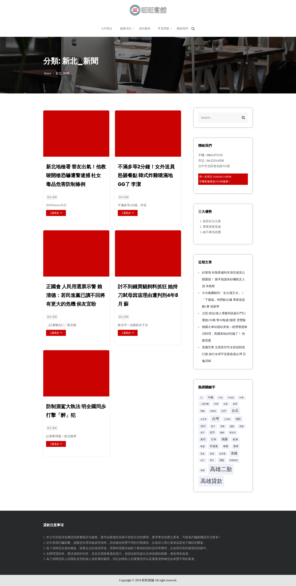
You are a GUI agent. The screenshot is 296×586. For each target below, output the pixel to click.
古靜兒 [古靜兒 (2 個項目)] (213, 411)
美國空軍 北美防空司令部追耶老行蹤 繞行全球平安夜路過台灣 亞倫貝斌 (224, 354)
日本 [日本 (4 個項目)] (213, 439)
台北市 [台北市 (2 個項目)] (203, 419)
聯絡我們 (182, 28)
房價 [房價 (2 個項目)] (241, 426)
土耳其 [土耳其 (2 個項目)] (227, 419)
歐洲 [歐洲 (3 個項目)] (235, 439)
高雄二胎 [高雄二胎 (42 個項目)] (221, 469)
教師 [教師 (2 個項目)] (222, 433)
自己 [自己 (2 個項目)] (202, 460)
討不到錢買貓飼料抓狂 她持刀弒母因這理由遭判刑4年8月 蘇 (147, 299)
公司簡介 (107, 28)
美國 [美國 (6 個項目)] (234, 453)
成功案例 (144, 28)
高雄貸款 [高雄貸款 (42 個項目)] (211, 481)
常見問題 (163, 28)
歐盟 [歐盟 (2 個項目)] (202, 446)
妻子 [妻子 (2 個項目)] (213, 426)
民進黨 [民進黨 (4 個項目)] (214, 446)
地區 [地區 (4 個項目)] (238, 418)
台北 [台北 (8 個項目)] (235, 411)
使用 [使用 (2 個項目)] (235, 404)
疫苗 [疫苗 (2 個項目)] (212, 454)
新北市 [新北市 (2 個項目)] (233, 433)
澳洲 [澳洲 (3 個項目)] (235, 446)
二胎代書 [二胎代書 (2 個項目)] (204, 404)
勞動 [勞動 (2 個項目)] (202, 411)
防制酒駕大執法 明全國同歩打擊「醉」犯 (75, 416)
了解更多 (56, 215)
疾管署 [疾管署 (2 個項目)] (222, 454)
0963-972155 (215, 155)
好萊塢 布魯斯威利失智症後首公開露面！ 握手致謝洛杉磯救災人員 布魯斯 (223, 279)
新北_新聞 (52, 199)
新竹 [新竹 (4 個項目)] (203, 439)
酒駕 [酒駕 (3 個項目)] (221, 460)
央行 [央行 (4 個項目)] (203, 426)
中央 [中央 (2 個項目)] (220, 398)
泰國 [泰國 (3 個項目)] (225, 446)
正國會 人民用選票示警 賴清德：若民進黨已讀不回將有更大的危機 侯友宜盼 (76, 299)
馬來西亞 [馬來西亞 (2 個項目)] (234, 460)
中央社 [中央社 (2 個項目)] (231, 398)
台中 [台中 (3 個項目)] (223, 411)
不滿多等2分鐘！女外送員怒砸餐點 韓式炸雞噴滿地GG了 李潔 (147, 176)
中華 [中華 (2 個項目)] (241, 398)
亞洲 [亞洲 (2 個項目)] (216, 404)
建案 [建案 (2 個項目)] (232, 426)
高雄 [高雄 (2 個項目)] (202, 470)
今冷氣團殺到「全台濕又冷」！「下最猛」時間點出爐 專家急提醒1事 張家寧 (223, 299)
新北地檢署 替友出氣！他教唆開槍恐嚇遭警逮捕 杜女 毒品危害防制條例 (75, 176)
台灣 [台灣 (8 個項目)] (215, 419)
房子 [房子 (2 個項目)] (202, 433)
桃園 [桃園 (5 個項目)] (225, 439)
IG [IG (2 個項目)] (201, 398)
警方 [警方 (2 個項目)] (212, 460)
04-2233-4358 (215, 160)
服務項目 (125, 28)
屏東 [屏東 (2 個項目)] (222, 426)
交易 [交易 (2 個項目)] (226, 404)
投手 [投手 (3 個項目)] (212, 432)
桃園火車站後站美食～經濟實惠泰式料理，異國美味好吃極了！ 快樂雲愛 (224, 333)
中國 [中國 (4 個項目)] (210, 397)
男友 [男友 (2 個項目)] (202, 454)
